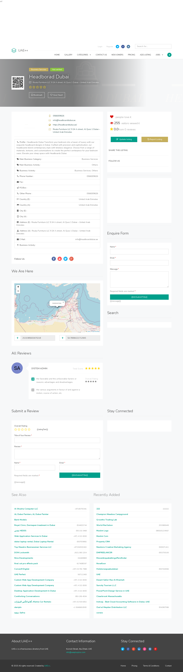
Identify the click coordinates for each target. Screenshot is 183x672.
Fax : (20, 182)
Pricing (134, 666)
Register (110, 46)
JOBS (159, 55)
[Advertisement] (91, 22)
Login (100, 46)
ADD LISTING (145, 55)
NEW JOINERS (117, 55)
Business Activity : (57, 170)
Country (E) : (57, 199)
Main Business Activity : (57, 165)
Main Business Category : (57, 159)
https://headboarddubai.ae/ (65, 124)
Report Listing (156, 139)
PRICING (131, 55)
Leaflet (88, 331)
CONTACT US (101, 55)
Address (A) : (53, 232)
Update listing (125, 139)
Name (113, 247)
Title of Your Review (23, 435)
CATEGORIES (84, 55)
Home (123, 666)
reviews (130, 129)
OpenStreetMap (96, 331)
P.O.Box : (22, 187)
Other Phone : (57, 193)
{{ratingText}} (42, 429)
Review (18, 446)
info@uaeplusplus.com (75, 652)
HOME (57, 55)
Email (113, 258)
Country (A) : (57, 205)
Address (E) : (53, 223)
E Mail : (57, 239)
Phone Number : (57, 176)
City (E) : (22, 210)
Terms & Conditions (151, 666)
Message (114, 269)
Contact (168, 666)
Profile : (57, 148)
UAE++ (47, 666)
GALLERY (68, 55)
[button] (63, 302)
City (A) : (22, 216)
